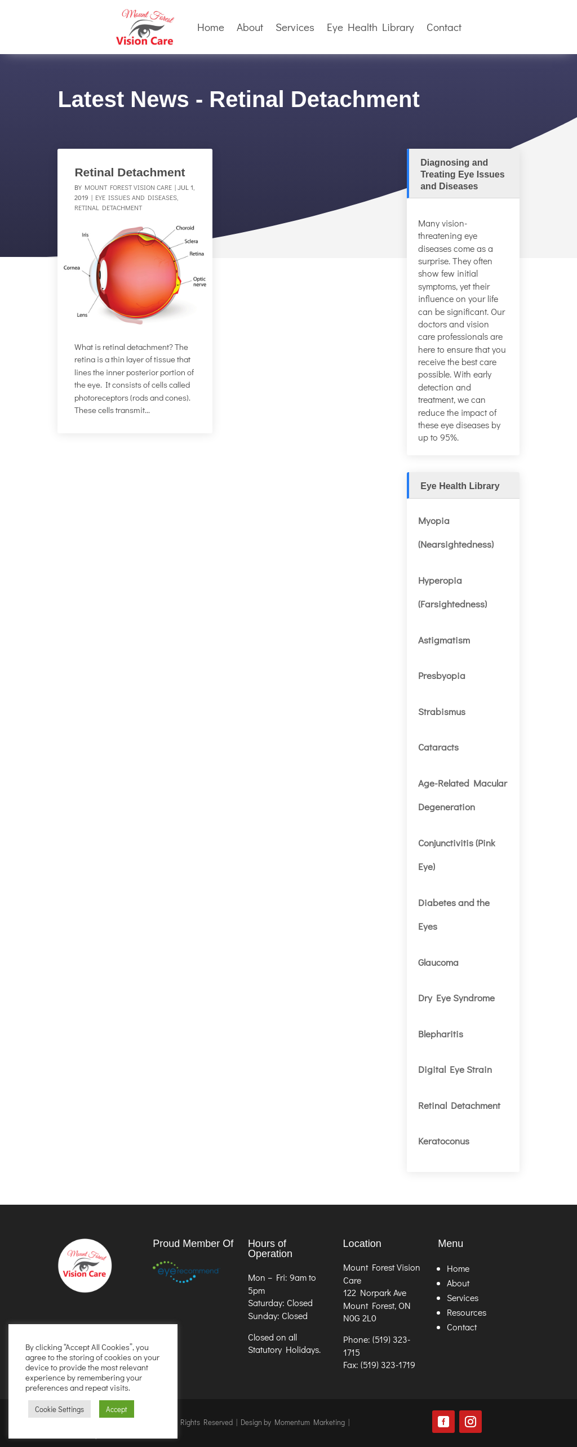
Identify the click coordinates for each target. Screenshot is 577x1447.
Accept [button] (116, 1409)
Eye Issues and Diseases (136, 197)
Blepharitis (440, 1033)
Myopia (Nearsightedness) (456, 532)
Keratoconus (443, 1140)
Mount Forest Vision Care (128, 187)
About (250, 27)
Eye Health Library (370, 27)
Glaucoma (438, 962)
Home (210, 27)
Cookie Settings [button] (59, 1409)
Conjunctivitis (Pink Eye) (456, 854)
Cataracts (438, 746)
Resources (466, 1312)
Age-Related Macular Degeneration (462, 795)
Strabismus (441, 711)
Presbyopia (441, 675)
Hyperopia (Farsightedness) (453, 592)
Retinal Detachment (129, 172)
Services (295, 27)
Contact (444, 27)
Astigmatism (444, 639)
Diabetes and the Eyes (454, 914)
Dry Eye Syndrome (456, 997)
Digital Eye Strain (455, 1069)
